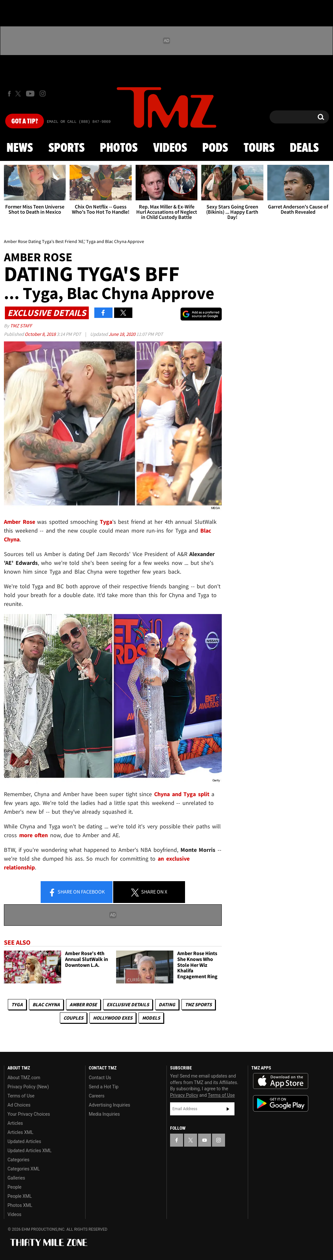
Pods (215, 148)
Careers (96, 1095)
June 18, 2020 (122, 334)
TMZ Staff (21, 325)
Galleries (16, 1178)
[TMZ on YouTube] (204, 1140)
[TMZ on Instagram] (42, 93)
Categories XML (23, 1168)
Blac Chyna (46, 1004)
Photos (119, 148)
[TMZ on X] (19, 93)
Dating (167, 1004)
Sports (66, 148)
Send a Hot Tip (103, 1086)
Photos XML (19, 1205)
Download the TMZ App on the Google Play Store (280, 1103)
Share (76, 892)
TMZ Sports (198, 1004)
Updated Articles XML (29, 1150)
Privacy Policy (184, 1095)
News (20, 148)
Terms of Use (20, 1095)
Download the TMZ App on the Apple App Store (280, 1081)
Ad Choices (19, 1105)
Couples (73, 1018)
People (14, 1187)
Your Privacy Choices (28, 1114)
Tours (259, 148)
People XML (19, 1196)
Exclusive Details (128, 1004)
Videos (170, 148)
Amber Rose (83, 1004)
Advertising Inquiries (109, 1105)
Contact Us (100, 1077)
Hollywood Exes (112, 1018)
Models (151, 1018)
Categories (18, 1159)
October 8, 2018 (41, 334)
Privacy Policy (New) (28, 1086)
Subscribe (227, 1108)
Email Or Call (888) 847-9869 (79, 122)
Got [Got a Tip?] (24, 121)
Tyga (17, 1004)
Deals (304, 148)
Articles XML (20, 1132)
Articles (15, 1123)
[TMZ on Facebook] (9, 93)
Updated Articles (24, 1141)
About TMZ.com (23, 1077)
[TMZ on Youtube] (30, 93)
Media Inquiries (104, 1114)
